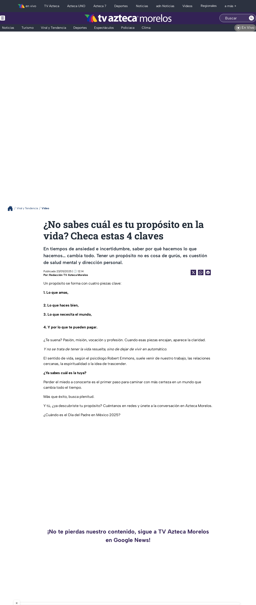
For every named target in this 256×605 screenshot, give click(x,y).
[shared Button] (200, 272)
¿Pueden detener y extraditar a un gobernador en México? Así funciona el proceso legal (86, 578)
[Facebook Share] (208, 272)
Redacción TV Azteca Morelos (68, 275)
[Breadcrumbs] (12, 208)
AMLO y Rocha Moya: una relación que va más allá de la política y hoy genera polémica (216, 578)
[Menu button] (18, 18)
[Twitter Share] (193, 272)
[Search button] (251, 18)
